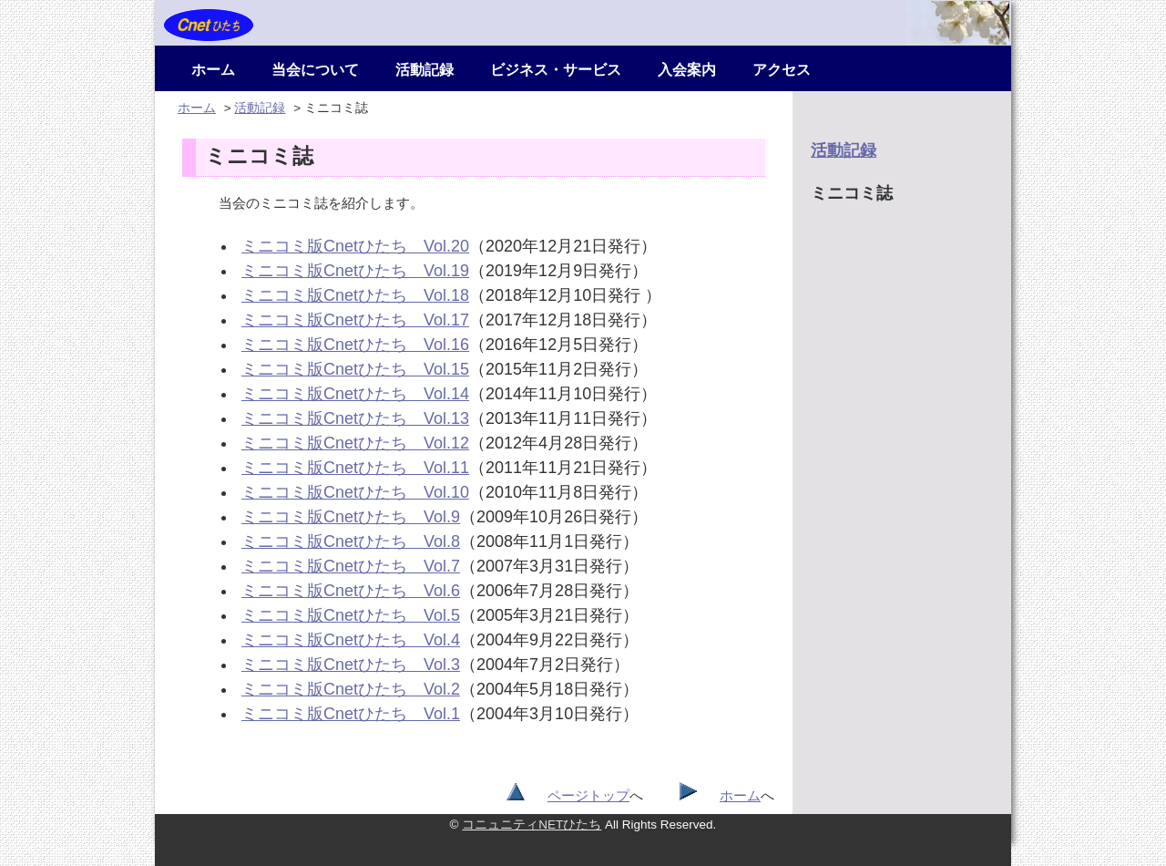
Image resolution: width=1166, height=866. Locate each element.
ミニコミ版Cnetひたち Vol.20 (355, 246)
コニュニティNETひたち (531, 824)
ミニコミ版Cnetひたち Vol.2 (350, 689)
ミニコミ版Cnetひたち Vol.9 (350, 517)
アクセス (781, 69)
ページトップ (588, 795)
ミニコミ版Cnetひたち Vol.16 (355, 344)
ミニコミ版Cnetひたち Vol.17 (355, 320)
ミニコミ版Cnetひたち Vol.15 (355, 369)
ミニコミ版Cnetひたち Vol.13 (355, 418)
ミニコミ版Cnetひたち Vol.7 (350, 566)
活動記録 (424, 69)
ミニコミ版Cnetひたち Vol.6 (350, 591)
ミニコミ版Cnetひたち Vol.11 (355, 468)
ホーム (213, 69)
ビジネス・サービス (555, 69)
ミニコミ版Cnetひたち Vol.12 (355, 443)
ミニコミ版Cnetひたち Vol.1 (350, 714)
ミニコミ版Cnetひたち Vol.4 (350, 640)
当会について (315, 69)
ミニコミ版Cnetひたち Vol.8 (350, 541)
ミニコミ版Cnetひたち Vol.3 (350, 664)
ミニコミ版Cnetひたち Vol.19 (355, 271)
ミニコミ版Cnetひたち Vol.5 (350, 615)
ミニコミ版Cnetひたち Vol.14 (355, 394)
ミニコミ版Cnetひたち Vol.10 (355, 492)
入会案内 (687, 69)
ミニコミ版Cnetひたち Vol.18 (355, 295)
